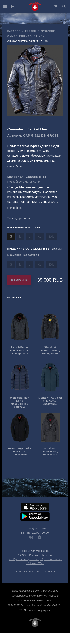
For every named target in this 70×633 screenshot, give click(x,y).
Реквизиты (44, 600)
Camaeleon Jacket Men (26, 36)
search (64, 6)
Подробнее (14, 166)
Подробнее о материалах (23, 181)
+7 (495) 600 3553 (35, 528)
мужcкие (48, 31)
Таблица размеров (19, 218)
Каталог (13, 31)
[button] (13, 7)
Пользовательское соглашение (35, 571)
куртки (30, 31)
